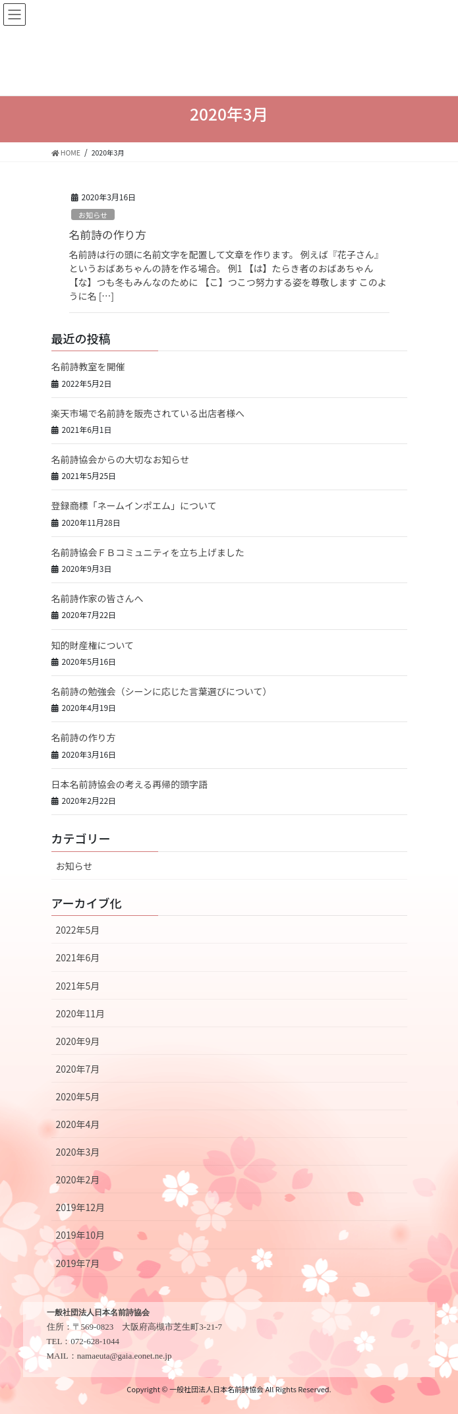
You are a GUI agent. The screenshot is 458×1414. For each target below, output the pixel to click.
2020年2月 (78, 1179)
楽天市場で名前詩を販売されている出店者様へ (148, 413)
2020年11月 (80, 1013)
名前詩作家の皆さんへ (97, 598)
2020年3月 (78, 1151)
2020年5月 (78, 1096)
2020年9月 (78, 1041)
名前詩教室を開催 (88, 366)
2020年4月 (78, 1124)
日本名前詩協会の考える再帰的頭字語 (129, 784)
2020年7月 (78, 1068)
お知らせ (93, 215)
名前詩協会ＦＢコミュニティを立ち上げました (147, 552)
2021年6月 (78, 957)
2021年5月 (78, 985)
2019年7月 (78, 1263)
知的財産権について (92, 645)
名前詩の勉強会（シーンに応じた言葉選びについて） (161, 691)
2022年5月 (78, 929)
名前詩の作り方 (107, 234)
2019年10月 (80, 1234)
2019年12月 (80, 1207)
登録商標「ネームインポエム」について (134, 505)
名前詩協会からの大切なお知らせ (120, 459)
